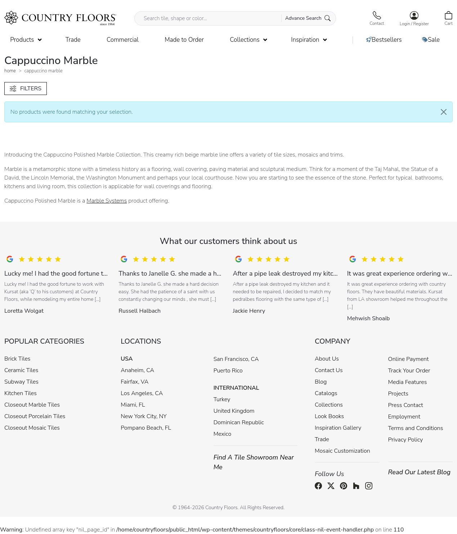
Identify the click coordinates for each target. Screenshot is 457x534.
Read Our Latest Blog (419, 472)
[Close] (443, 112)
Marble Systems (106, 201)
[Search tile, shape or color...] (235, 18)
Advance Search (308, 18)
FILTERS (25, 88)
